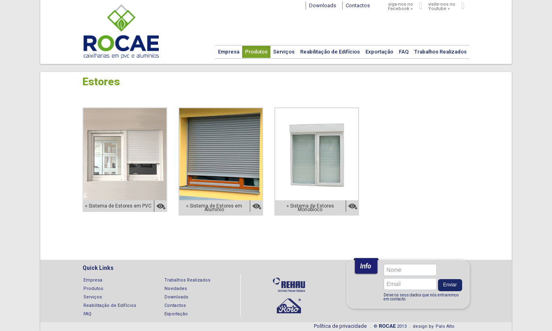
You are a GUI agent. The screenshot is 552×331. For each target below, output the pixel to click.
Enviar (450, 285)
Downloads (176, 297)
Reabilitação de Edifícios (330, 52)
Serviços (284, 52)
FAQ (404, 52)
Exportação (379, 52)
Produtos (256, 52)
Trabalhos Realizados (440, 52)
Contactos (175, 305)
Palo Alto (445, 326)
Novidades (175, 288)
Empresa (228, 52)
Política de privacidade (340, 326)
